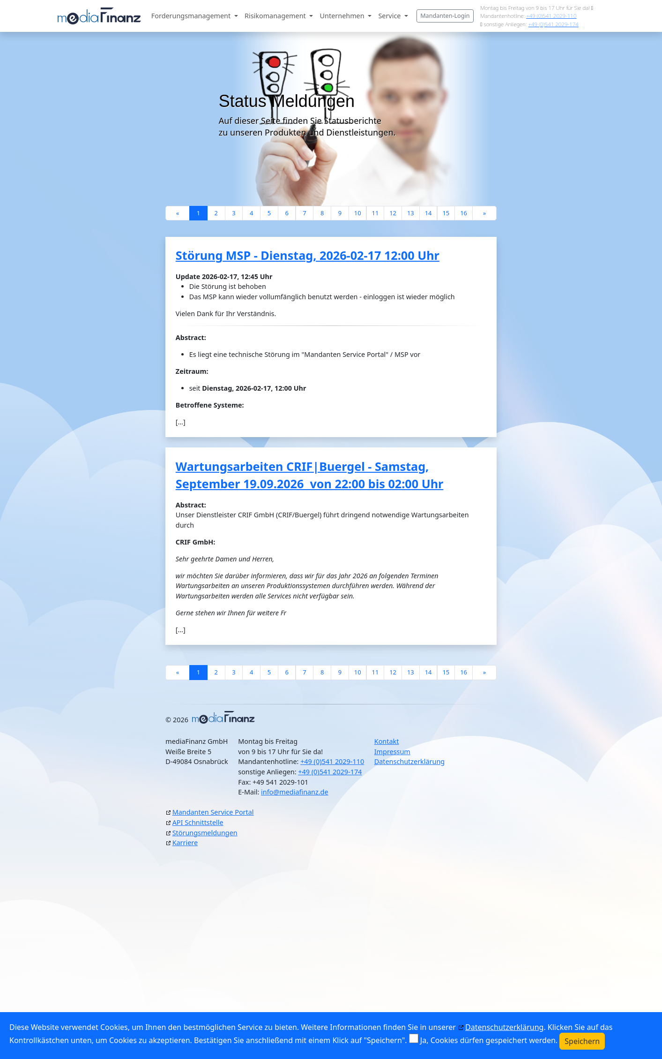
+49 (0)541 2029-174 (553, 24)
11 (375, 213)
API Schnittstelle (197, 822)
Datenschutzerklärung (409, 761)
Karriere (185, 842)
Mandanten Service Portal (213, 812)
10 (357, 213)
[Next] (484, 213)
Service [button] (390, 15)
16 (463, 213)
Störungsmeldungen (205, 832)
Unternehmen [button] (343, 15)
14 (428, 213)
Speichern (582, 1041)
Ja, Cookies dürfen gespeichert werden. (489, 1040)
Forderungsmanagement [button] (191, 15)
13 (410, 213)
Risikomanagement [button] (276, 15)
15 (445, 213)
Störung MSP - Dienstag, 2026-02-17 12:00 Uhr (307, 255)
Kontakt (386, 741)
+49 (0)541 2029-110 (551, 15)
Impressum (392, 751)
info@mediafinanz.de (294, 791)
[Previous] (177, 213)
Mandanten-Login (444, 16)
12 (392, 213)
